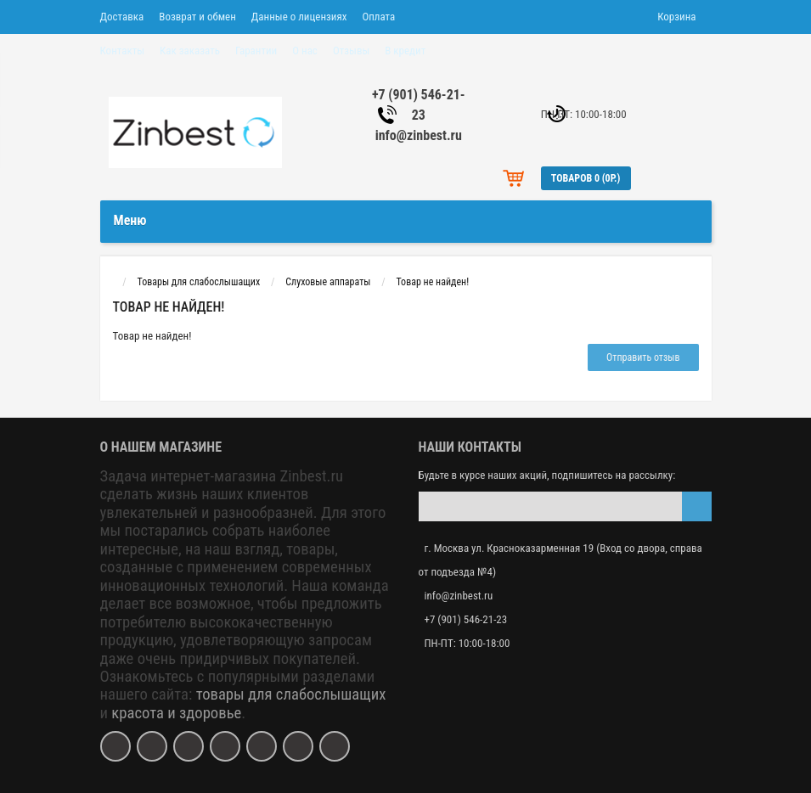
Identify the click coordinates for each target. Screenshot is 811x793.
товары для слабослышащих (291, 694)
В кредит (405, 50)
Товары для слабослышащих (198, 282)
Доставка (122, 16)
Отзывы (351, 50)
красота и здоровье (176, 713)
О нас (305, 50)
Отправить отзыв (642, 357)
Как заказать (190, 50)
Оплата (378, 16)
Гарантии (256, 50)
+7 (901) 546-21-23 (466, 619)
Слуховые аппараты (327, 282)
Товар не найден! (432, 282)
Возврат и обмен (197, 16)
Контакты (122, 50)
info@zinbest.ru (418, 135)
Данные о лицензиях (299, 16)
